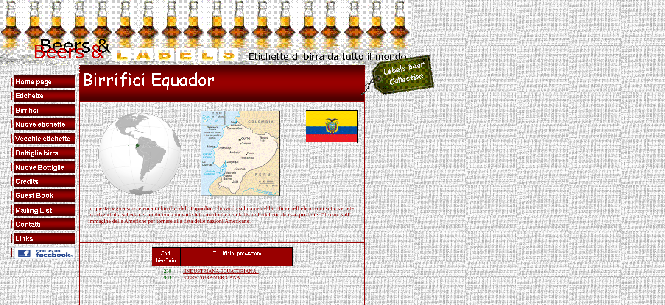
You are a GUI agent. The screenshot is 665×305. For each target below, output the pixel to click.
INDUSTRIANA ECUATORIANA (221, 271)
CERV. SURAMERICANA (213, 277)
